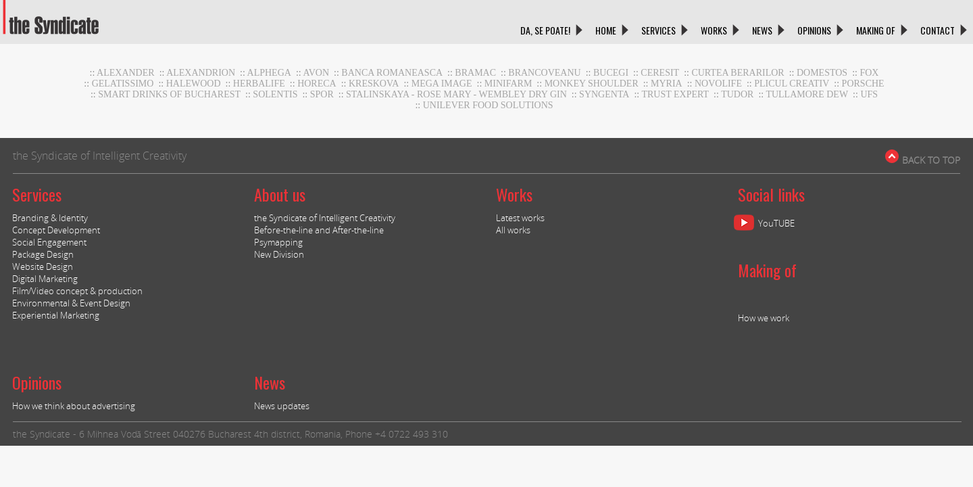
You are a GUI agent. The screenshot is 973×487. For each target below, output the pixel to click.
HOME (605, 30)
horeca (316, 83)
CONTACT (937, 30)
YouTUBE (776, 223)
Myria (666, 83)
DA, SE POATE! (545, 30)
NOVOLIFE (718, 83)
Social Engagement (49, 242)
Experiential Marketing (55, 315)
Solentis (275, 94)
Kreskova (374, 83)
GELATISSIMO (123, 83)
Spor (322, 94)
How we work (763, 318)
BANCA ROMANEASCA (392, 73)
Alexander (126, 73)
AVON (316, 73)
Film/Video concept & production (77, 291)
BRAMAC (475, 73)
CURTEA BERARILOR (737, 73)
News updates (281, 406)
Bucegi (610, 73)
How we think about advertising (73, 406)
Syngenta (604, 94)
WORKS (714, 30)
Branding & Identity (50, 218)
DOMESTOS (822, 73)
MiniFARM (508, 83)
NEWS (762, 30)
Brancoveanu (544, 73)
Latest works (520, 218)
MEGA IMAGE (441, 83)
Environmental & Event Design (71, 303)
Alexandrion (200, 73)
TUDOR (737, 94)
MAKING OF (875, 30)
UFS (869, 94)
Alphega (269, 73)
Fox (868, 73)
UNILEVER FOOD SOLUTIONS (488, 105)
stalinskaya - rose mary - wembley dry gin (456, 94)
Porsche (863, 83)
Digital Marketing (45, 279)
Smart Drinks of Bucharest (169, 94)
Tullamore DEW (807, 94)
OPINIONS (814, 30)
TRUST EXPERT (675, 94)
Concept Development (56, 230)
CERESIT (660, 73)
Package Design (43, 254)
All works (513, 230)
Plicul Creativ (791, 83)
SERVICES (658, 30)
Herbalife (259, 83)
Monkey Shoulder (592, 83)
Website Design (42, 266)
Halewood (193, 83)
